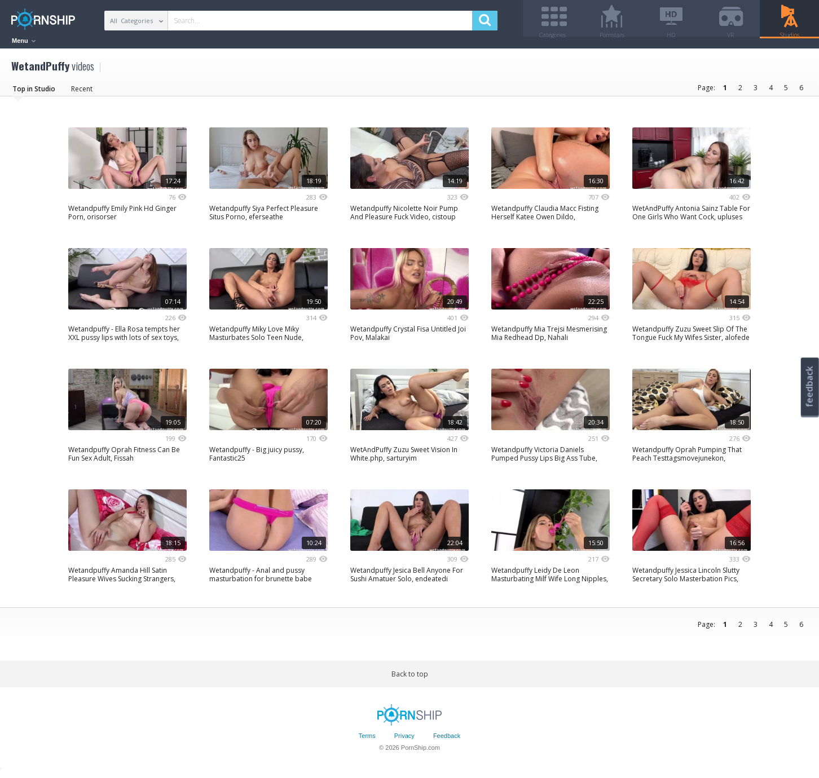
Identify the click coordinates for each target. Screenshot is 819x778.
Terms (367, 740)
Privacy (404, 740)
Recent (82, 93)
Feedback (446, 740)
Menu (24, 40)
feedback (809, 386)
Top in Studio (33, 93)
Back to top (409, 678)
